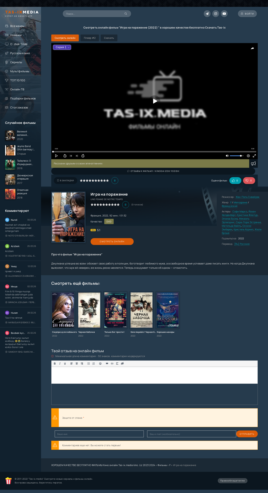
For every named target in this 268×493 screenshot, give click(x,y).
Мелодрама (240, 202)
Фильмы (162, 465)
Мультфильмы (19, 71)
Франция (96, 215)
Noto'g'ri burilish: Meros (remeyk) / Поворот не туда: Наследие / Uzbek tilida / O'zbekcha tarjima (20, 237)
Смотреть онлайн (106, 241)
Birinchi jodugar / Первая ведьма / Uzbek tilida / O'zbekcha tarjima (20, 304)
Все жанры (17, 26)
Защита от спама (72, 417)
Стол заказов (19, 107)
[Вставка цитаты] (107, 363)
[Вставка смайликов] (100, 363)
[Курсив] (59, 363)
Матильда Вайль (231, 225)
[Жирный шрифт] (54, 363)
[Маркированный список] (88, 363)
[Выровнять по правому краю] (81, 363)
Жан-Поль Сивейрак (248, 196)
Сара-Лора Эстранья (248, 222)
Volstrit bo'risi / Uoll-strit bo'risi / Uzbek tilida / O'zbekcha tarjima (20, 257)
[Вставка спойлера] (117, 363)
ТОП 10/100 (17, 80)
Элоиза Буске (230, 218)
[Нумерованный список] (93, 363)
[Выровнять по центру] (76, 363)
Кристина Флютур (247, 215)
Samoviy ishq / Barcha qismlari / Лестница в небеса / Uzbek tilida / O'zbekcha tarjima (20, 353)
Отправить (62, 434)
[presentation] (122, 417)
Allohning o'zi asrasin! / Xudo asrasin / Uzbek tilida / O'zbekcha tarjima (20, 277)
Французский (229, 206)
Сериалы (16, 62)
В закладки (65, 180)
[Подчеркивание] (65, 363)
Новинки (16, 35)
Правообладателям (232, 480)
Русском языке (20, 53)
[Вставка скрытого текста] (122, 363)
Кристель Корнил (243, 229)
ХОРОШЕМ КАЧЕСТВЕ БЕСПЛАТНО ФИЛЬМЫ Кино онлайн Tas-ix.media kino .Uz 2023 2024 (103, 465)
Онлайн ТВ (17, 89)
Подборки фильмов (23, 98)
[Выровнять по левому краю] (71, 363)
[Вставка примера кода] (112, 363)
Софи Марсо (239, 211)
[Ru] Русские (242, 243)
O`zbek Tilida (19, 44)
